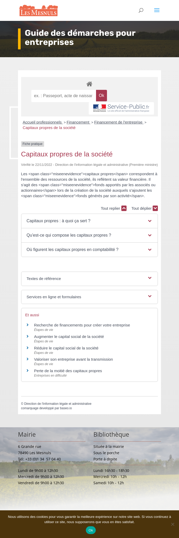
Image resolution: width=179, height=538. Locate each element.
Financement (78, 122)
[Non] (172, 524)
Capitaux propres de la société (49, 127)
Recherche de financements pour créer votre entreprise (82, 325)
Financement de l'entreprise (119, 122)
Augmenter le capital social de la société (69, 336)
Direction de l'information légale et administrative (58, 404)
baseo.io (66, 408)
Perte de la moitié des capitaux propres (68, 371)
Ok (90, 530)
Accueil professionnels (43, 122)
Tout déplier (145, 208)
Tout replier (113, 208)
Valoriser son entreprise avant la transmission (73, 359)
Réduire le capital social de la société (66, 348)
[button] (89, 221)
